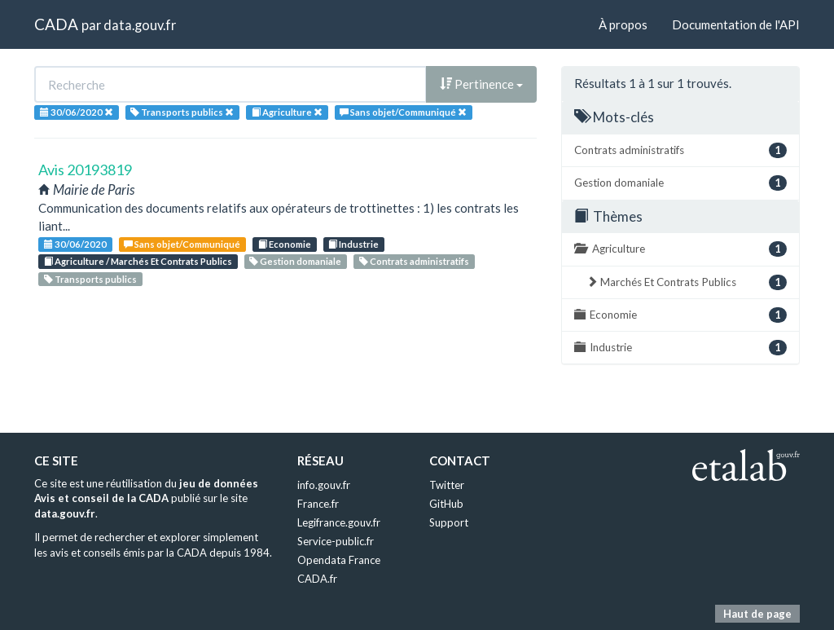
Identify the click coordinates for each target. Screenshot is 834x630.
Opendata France (338, 559)
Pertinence (481, 84)
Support (448, 522)
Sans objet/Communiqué (182, 244)
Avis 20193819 (85, 169)
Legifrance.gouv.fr (338, 522)
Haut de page (757, 613)
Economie (284, 244)
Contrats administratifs (414, 261)
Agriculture (680, 249)
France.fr (318, 503)
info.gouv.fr (323, 484)
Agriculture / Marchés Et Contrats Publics (138, 261)
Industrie (353, 244)
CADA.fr (317, 578)
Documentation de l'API (736, 24)
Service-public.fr (335, 541)
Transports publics (90, 279)
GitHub (446, 503)
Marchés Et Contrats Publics (686, 282)
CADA (56, 24)
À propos (623, 24)
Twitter (446, 484)
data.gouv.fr (139, 25)
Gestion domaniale (295, 261)
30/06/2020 (75, 244)
